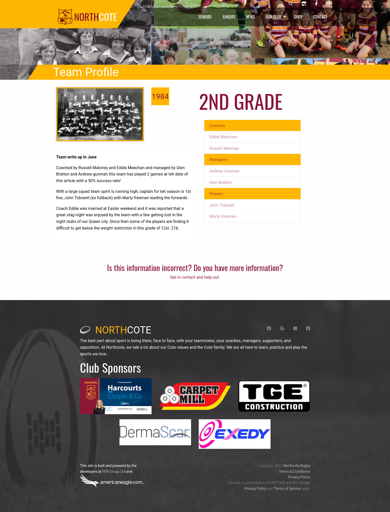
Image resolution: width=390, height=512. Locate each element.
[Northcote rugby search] (290, 4)
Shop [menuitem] (298, 17)
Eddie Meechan (223, 136)
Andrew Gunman (224, 171)
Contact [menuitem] (320, 17)
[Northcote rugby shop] (304, 4)
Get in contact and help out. (195, 277)
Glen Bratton (220, 182)
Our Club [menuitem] (273, 17)
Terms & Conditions (294, 471)
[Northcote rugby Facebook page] (316, 4)
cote (115, 330)
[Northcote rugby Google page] (328, 4)
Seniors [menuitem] (205, 17)
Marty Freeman (223, 216)
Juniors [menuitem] (228, 17)
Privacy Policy (299, 477)
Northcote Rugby (296, 466)
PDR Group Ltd (113, 471)
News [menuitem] (250, 17)
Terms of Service (287, 489)
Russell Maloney (224, 148)
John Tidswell (221, 205)
